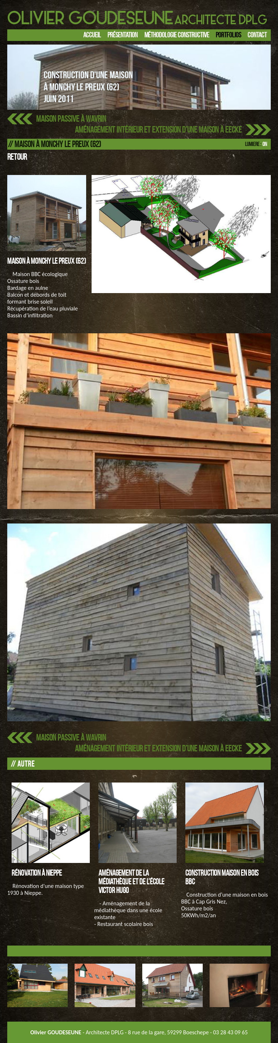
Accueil (92, 35)
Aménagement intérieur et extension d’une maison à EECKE (158, 129)
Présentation (123, 35)
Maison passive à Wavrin (71, 119)
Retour (17, 157)
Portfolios (228, 35)
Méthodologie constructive (176, 35)
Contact (257, 35)
